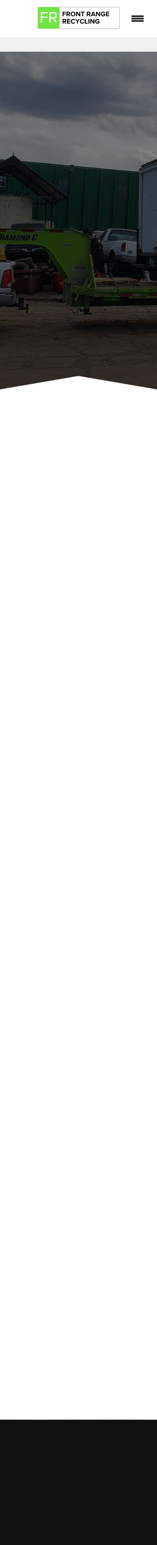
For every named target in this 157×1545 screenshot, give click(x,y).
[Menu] (138, 19)
